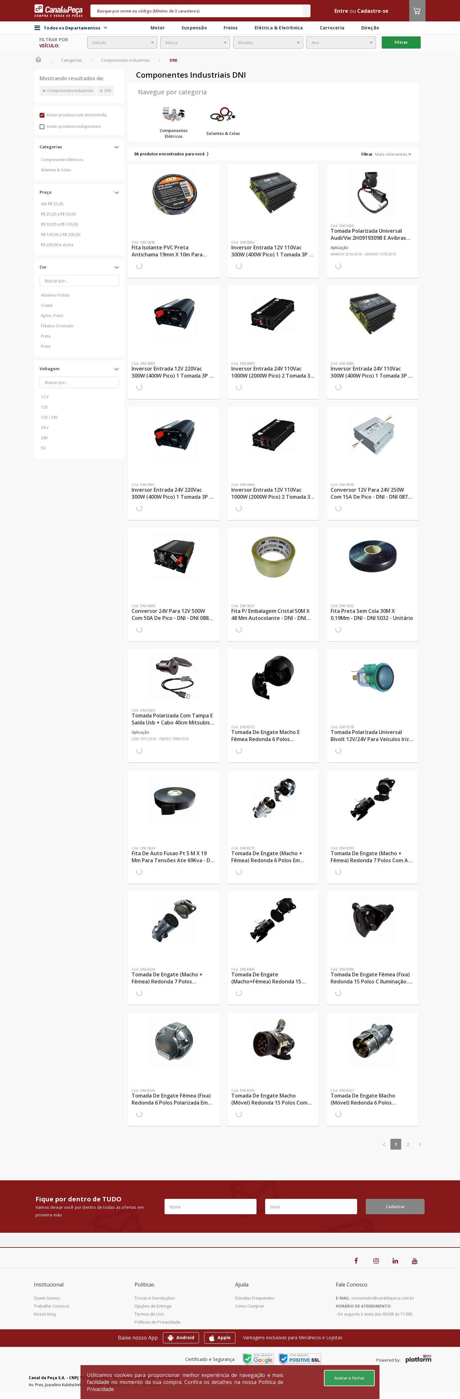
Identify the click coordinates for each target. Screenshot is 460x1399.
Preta (45, 336)
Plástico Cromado (57, 326)
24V (44, 438)
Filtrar (401, 42)
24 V (45, 427)
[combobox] (122, 42)
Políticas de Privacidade (157, 1322)
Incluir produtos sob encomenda (73, 115)
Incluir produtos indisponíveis (70, 126)
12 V (45, 397)
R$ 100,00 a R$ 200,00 (60, 234)
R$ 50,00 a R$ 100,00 (59, 224)
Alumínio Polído (55, 295)
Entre (341, 10)
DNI (107, 90)
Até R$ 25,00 (52, 204)
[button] (79, 147)
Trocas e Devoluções (154, 1298)
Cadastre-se (372, 10)
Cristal (46, 305)
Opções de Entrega (153, 1306)
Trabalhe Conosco (51, 1306)
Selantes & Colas (56, 170)
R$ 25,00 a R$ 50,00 (58, 214)
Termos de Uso (149, 1314)
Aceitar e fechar (349, 1378)
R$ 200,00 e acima (57, 244)
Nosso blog (45, 1314)
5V (43, 448)
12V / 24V (49, 417)
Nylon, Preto (52, 315)
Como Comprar (249, 1306)
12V (44, 407)
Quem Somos (47, 1298)
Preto (46, 346)
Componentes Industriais (70, 90)
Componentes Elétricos (62, 159)
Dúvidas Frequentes (254, 1298)
